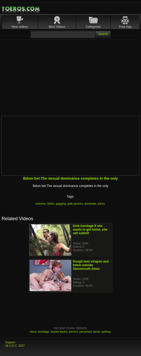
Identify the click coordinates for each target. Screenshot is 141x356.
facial (96, 331)
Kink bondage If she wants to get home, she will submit (90, 229)
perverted (85, 331)
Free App (125, 27)
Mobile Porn (21, 9)
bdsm (101, 203)
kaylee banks (59, 331)
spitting (105, 331)
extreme (40, 203)
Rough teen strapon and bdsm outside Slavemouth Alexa (91, 265)
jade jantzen (75, 203)
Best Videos (57, 27)
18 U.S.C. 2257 (15, 345)
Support (10, 342)
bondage (43, 331)
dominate (90, 203)
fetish (50, 203)
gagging (61, 203)
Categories (93, 27)
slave (33, 331)
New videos (20, 27)
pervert (73, 331)
